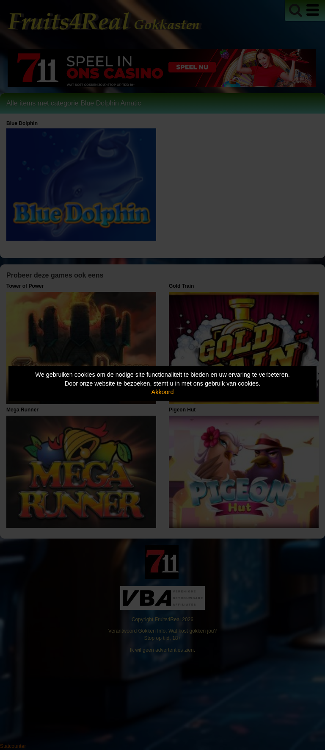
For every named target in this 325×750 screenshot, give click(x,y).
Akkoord (162, 392)
